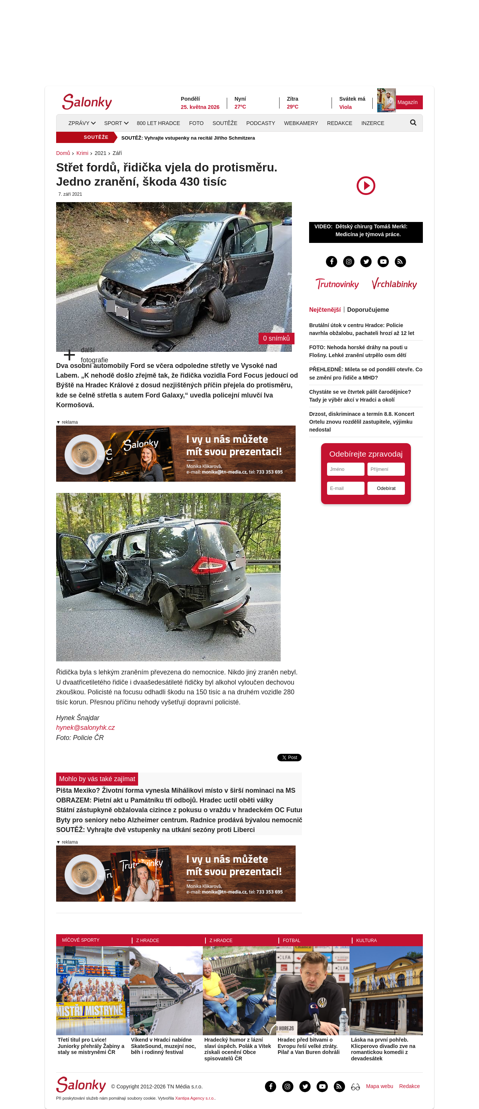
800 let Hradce (158, 123)
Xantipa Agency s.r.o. (195, 1098)
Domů (63, 153)
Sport (113, 123)
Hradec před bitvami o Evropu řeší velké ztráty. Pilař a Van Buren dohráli (309, 1046)
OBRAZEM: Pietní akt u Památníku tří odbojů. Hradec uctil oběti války (164, 800)
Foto (196, 123)
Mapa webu (379, 1086)
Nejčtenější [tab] (325, 310)
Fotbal (291, 940)
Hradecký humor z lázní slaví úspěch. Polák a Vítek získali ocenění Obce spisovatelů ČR (237, 1049)
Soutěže (225, 123)
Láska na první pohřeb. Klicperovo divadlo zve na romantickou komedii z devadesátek (383, 1049)
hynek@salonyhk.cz (85, 727)
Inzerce (372, 123)
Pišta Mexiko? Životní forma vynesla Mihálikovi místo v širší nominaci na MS (175, 790)
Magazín (407, 102)
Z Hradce (147, 940)
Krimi (82, 153)
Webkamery (301, 123)
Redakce (340, 123)
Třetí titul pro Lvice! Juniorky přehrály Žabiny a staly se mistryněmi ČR (91, 1046)
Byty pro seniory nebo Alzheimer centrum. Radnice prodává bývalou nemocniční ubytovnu (179, 820)
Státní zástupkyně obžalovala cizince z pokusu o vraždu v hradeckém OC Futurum (179, 810)
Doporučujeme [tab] (368, 310)
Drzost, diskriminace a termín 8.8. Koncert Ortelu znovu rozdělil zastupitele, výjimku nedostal (361, 422)
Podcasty (260, 123)
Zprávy (78, 123)
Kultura (366, 940)
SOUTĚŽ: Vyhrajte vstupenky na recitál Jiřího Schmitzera (188, 138)
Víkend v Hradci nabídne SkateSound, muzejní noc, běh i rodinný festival (163, 1046)
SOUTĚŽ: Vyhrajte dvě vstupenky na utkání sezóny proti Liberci (155, 830)
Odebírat (386, 488)
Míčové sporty (81, 940)
